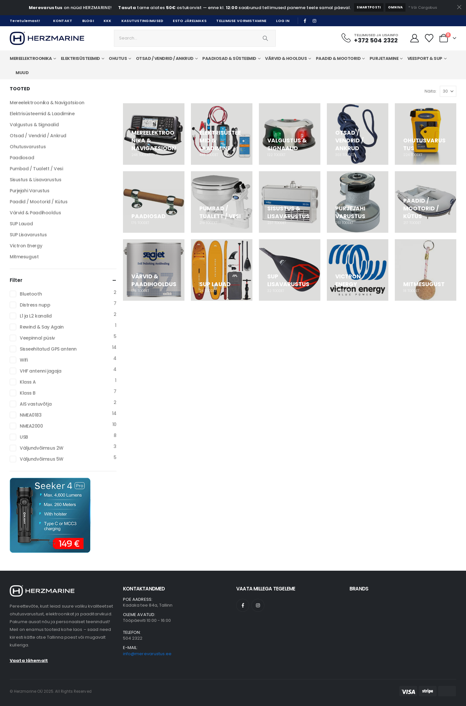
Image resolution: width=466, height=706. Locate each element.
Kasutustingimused (142, 20)
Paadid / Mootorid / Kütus (39, 201)
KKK (108, 20)
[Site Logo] (47, 38)
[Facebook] (305, 21)
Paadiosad (22, 157)
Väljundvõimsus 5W (41, 459)
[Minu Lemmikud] (429, 38)
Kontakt (62, 20)
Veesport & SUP (424, 58)
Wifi (24, 360)
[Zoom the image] (42, 589)
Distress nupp (35, 305)
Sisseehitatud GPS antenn (48, 349)
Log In (282, 20)
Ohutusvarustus (28, 146)
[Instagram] (314, 21)
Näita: (431, 91)
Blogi (88, 20)
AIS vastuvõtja (35, 404)
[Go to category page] (153, 134)
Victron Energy (26, 245)
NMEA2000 (31, 426)
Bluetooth (31, 294)
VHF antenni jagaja (40, 371)
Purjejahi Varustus (29, 190)
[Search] (265, 38)
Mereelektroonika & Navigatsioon (47, 102)
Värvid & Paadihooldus (35, 212)
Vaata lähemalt (29, 660)
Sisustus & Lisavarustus (35, 179)
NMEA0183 (31, 415)
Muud (22, 73)
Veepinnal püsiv (37, 338)
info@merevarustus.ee (147, 654)
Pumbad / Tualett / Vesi (36, 168)
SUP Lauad (21, 223)
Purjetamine (384, 58)
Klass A (28, 382)
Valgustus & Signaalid (34, 124)
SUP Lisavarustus (28, 234)
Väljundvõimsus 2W (41, 448)
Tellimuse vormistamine (241, 20)
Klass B (28, 393)
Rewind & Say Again (41, 327)
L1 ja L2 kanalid (35, 316)
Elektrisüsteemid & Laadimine (42, 113)
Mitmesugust (24, 256)
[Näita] (448, 91)
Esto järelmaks (189, 20)
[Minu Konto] (414, 38)
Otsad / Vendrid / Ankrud (38, 135)
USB (24, 437)
